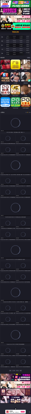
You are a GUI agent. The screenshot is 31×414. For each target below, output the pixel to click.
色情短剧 (14, 54)
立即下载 (22, 411)
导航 (2, 53)
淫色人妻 (21, 48)
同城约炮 (7, 52)
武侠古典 (27, 48)
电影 (2, 41)
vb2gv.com (15, 32)
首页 (10, 370)
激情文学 (7, 48)
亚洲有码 (7, 42)
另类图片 (27, 46)
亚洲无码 (7, 40)
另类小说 (14, 50)
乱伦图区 (21, 46)
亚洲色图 (14, 44)
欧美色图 (21, 44)
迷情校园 (7, 50)
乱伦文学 (14, 48)
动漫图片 (27, 44)
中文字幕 (14, 42)
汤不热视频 (27, 52)
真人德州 (14, 36)
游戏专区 (27, 36)
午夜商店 (14, 52)
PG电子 (7, 36)
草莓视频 (21, 52)
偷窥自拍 (7, 44)
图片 (2, 45)
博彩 (2, 37)
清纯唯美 (14, 46)
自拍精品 (21, 40)
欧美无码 (14, 40)
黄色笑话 (21, 50)
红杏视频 (7, 54)
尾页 (20, 370)
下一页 (17, 370)
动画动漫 (27, 40)
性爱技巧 (27, 50)
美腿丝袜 (7, 46)
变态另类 (27, 42)
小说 (2, 49)
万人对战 (21, 36)
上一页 (14, 370)
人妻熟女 (21, 42)
